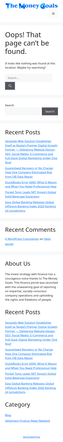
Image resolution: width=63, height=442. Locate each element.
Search (9, 105)
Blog (8, 415)
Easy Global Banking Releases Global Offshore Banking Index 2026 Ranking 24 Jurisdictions (30, 206)
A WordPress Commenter (22, 239)
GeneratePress (31, 436)
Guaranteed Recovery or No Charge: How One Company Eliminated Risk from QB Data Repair (29, 172)
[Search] (10, 86)
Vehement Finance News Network (27, 421)
